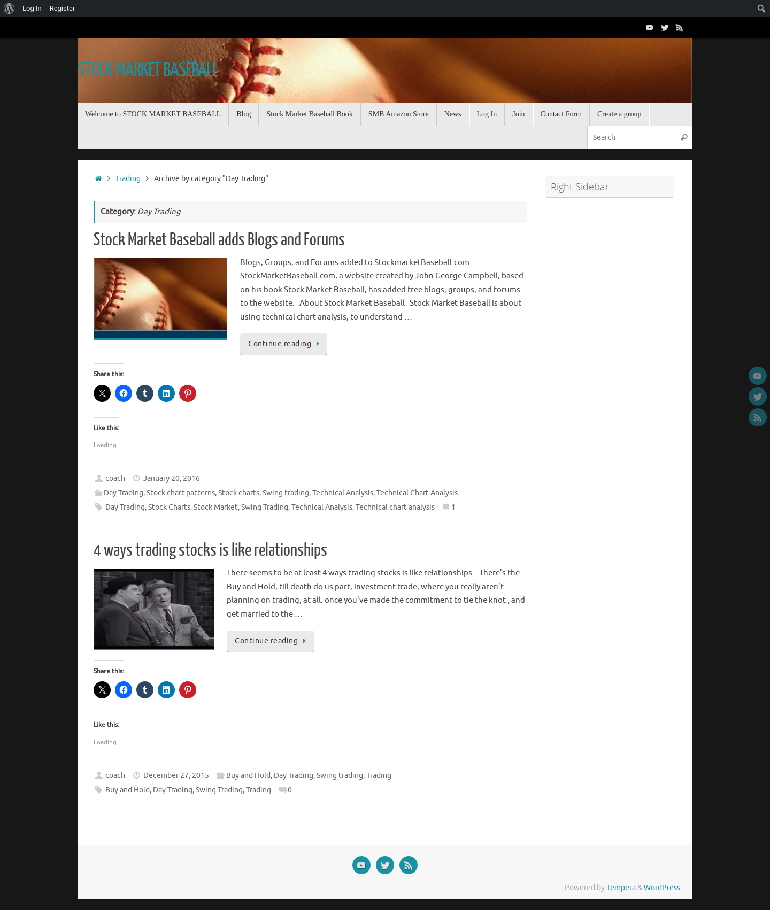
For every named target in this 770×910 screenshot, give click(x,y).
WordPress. (663, 887)
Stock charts (238, 492)
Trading (128, 178)
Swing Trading (264, 507)
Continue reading (285, 343)
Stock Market (216, 507)
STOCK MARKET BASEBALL (148, 70)
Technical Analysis (342, 492)
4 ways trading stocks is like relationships (210, 550)
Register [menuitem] (62, 8)
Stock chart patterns (181, 492)
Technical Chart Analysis (417, 492)
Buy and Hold (248, 775)
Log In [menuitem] (32, 8)
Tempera (621, 887)
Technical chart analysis (395, 507)
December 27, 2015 (176, 775)
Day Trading (123, 492)
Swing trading (286, 492)
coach (115, 478)
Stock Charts (169, 507)
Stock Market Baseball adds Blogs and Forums (219, 240)
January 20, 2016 (171, 478)
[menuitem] (9, 8)
